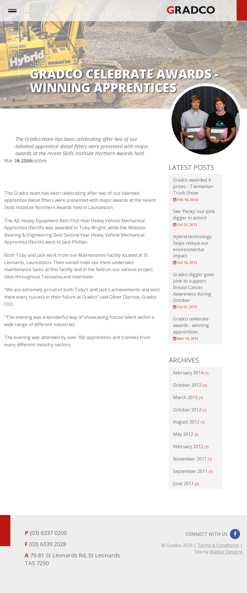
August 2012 (188, 422)
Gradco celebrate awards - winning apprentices (191, 328)
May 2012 (185, 434)
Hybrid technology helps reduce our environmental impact (192, 249)
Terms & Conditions (218, 545)
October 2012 (189, 410)
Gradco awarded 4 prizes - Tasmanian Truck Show (193, 189)
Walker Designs (226, 552)
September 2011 (193, 471)
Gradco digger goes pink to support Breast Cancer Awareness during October (193, 290)
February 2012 (190, 446)
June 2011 (186, 483)
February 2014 (190, 373)
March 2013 (188, 397)
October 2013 (189, 385)
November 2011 (192, 459)
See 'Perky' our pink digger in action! (194, 217)
